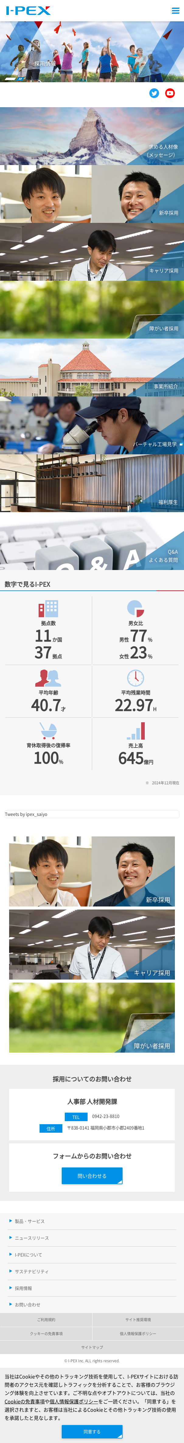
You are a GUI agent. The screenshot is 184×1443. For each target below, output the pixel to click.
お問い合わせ (27, 1304)
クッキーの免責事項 (46, 1333)
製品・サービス (30, 1221)
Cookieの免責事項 (25, 1401)
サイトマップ (92, 1347)
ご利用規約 (46, 1319)
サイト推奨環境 (138, 1319)
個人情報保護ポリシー (74, 1401)
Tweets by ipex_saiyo (26, 814)
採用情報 (23, 1288)
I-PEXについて (28, 1254)
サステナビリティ (32, 1271)
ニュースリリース (32, 1238)
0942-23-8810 (106, 1116)
